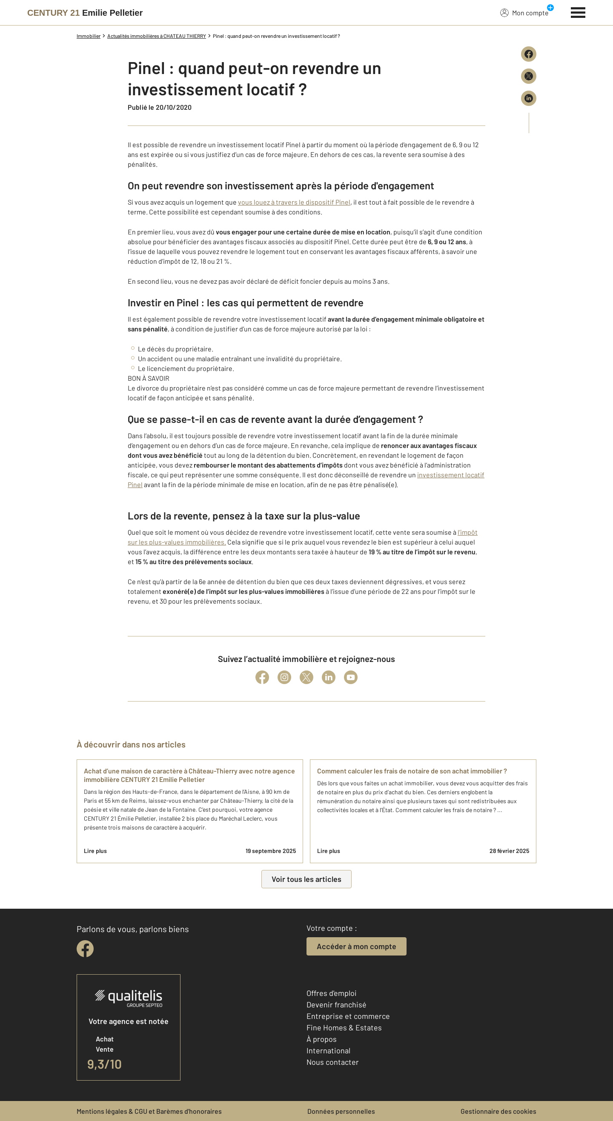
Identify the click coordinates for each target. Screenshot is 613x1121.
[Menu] (578, 11)
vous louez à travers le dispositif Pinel (294, 202)
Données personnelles (341, 1111)
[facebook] (85, 948)
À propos (321, 1039)
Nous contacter (332, 1062)
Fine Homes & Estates (344, 1027)
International (328, 1050)
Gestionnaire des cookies (498, 1111)
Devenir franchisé (336, 1004)
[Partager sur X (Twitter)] (528, 76)
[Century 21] (85, 13)
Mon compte (524, 12)
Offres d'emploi (331, 993)
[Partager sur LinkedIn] (528, 98)
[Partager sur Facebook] (528, 54)
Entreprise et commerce (348, 1016)
